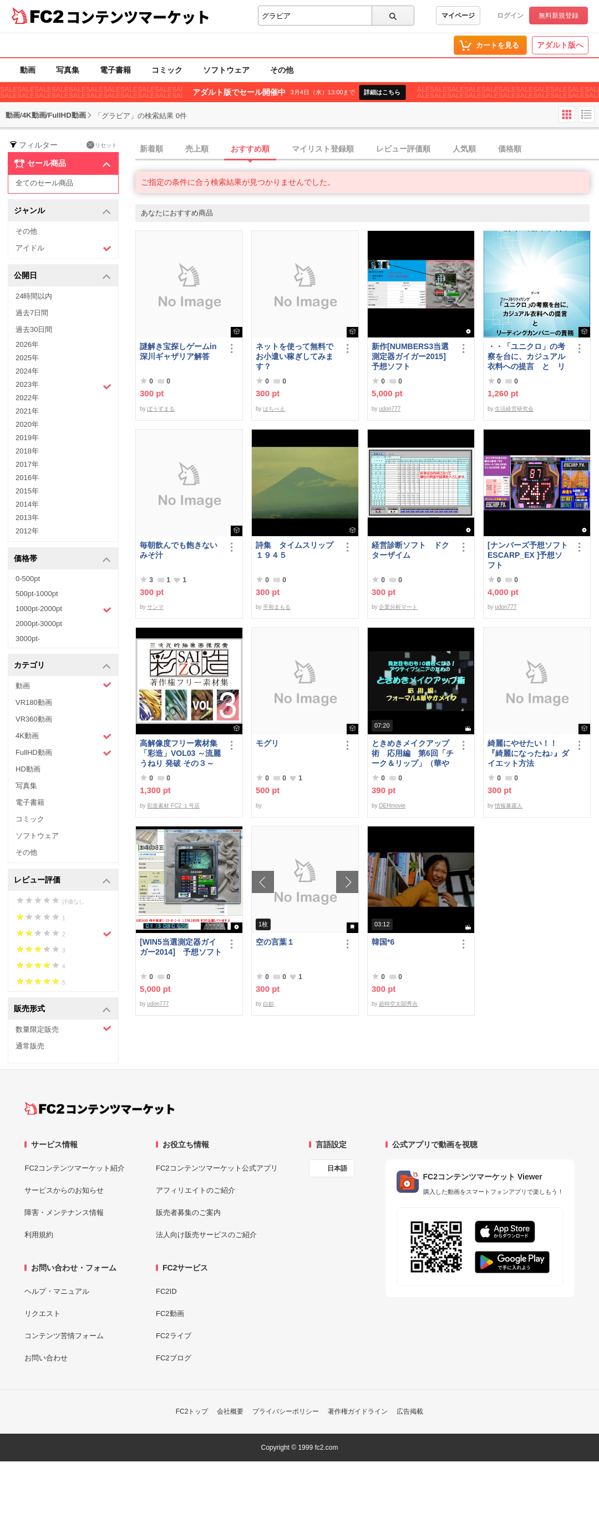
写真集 (67, 69)
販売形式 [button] (62, 1009)
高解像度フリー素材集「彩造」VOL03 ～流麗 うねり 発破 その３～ (180, 753)
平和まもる (277, 607)
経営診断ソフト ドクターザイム (410, 550)
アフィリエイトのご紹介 (195, 1190)
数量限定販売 (63, 1028)
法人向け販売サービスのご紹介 (206, 1235)
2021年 (27, 411)
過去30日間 (34, 329)
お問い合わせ (46, 1358)
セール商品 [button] (62, 163)
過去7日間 (32, 313)
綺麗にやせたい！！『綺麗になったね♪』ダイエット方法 (528, 753)
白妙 (268, 1004)
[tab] (367, 149)
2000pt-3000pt (39, 623)
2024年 (27, 371)
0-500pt (28, 578)
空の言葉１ (275, 941)
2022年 (27, 398)
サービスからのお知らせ (64, 1190)
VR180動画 (34, 702)
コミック (166, 69)
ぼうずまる (161, 409)
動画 (27, 69)
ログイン (510, 15)
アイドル (63, 248)
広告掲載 (410, 1411)
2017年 (27, 464)
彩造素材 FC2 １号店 (173, 806)
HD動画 (28, 769)
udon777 (389, 409)
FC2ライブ (173, 1336)
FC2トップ (192, 1411)
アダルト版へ (560, 45)
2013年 (27, 517)
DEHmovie (392, 806)
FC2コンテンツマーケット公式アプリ (217, 1168)
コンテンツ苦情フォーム (64, 1336)
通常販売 (30, 1046)
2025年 (27, 358)
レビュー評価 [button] (62, 880)
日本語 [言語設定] (337, 1168)
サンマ (155, 607)
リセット (102, 145)
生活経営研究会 (514, 409)
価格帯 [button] (62, 559)
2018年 (27, 451)
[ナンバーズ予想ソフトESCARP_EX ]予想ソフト (528, 555)
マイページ (458, 15)
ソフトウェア (226, 69)
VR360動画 (34, 719)
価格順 (509, 148)
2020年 (27, 424)
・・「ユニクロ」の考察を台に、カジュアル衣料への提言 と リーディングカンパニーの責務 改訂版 (526, 356)
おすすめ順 (250, 148)
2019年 (27, 437)
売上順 (197, 148)
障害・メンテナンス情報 (64, 1212)
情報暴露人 (508, 806)
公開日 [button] (62, 276)
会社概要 (230, 1411)
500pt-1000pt (37, 593)
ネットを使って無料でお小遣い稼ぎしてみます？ (294, 356)
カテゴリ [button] (62, 665)
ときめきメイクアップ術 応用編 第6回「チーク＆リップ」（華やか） (413, 753)
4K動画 (63, 736)
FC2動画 (170, 1313)
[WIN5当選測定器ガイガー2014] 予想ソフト (181, 946)
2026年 (27, 344)
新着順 (151, 148)
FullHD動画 (63, 753)
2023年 (63, 385)
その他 (281, 69)
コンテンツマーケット (138, 16)
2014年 (27, 504)
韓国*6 (383, 941)
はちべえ (274, 409)
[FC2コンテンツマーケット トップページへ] (99, 1108)
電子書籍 (115, 69)
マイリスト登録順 (323, 148)
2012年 (27, 531)
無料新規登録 (558, 15)
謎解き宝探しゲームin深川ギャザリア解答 (178, 351)
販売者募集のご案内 (188, 1212)
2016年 (27, 477)
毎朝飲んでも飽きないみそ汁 (178, 550)
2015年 (27, 491)
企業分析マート (398, 607)
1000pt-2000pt (63, 609)
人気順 (464, 148)
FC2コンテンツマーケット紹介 (74, 1168)
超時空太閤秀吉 (398, 1004)
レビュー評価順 (403, 148)
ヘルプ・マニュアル (56, 1291)
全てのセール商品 (44, 183)
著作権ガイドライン (358, 1411)
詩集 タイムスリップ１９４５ (294, 550)
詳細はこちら (382, 92)
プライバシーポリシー (285, 1411)
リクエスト (42, 1313)
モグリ (267, 743)
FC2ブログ (173, 1358)
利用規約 (38, 1235)
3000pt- (28, 638)
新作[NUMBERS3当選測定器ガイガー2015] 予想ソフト (413, 356)
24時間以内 (34, 296)
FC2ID (166, 1291)
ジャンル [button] (62, 211)
